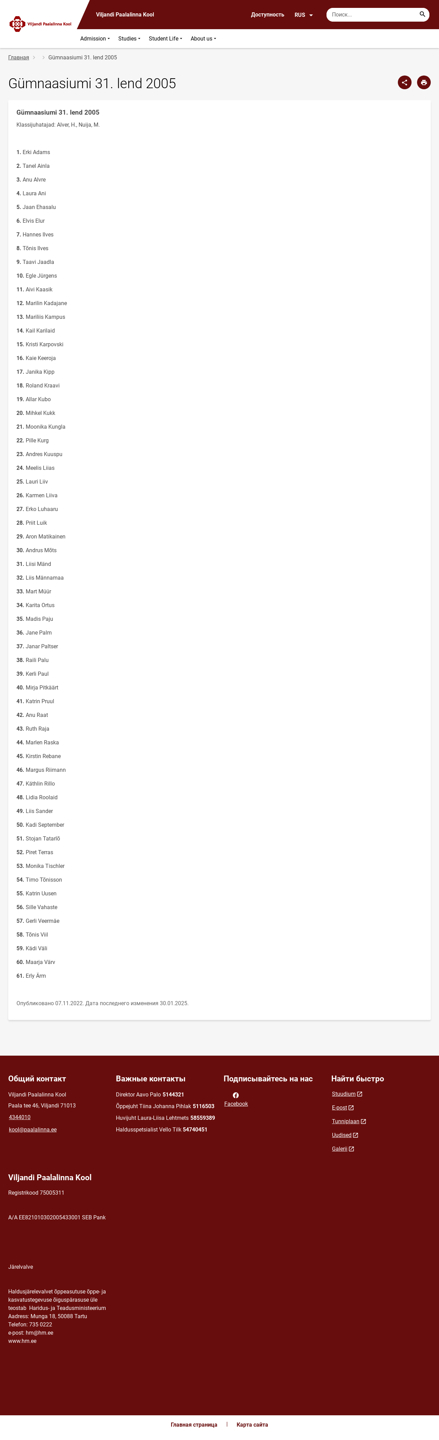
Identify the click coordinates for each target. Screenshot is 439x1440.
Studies (130, 38)
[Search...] (422, 15)
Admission (95, 38)
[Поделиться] (405, 82)
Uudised (342, 1135)
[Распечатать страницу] (424, 82)
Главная (18, 57)
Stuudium (344, 1094)
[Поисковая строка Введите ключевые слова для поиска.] (378, 15)
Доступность (267, 14)
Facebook (236, 1099)
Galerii (339, 1149)
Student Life (166, 38)
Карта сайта (252, 1424)
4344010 (20, 1117)
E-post (339, 1107)
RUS (304, 15)
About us (204, 38)
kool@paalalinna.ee (33, 1129)
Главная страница (194, 1424)
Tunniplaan (345, 1121)
